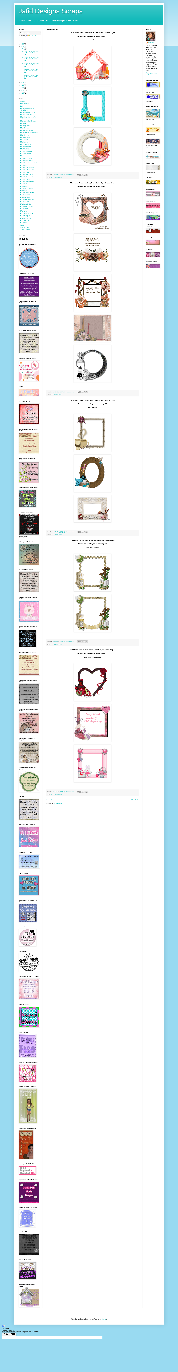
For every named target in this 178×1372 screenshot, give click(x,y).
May (23, 49)
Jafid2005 (151, 42)
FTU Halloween (25, 137)
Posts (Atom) (58, 803)
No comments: (70, 174)
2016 (22, 90)
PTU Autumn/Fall (25, 153)
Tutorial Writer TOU (26, 230)
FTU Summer (24, 142)
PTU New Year (24, 202)
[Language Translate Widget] (30, 33)
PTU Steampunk (25, 216)
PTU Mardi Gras (25, 197)
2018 (22, 85)
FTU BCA (23, 123)
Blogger (104, 1319)
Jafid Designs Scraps (51, 11)
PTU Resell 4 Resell (26, 206)
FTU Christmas (25, 128)
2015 (22, 93)
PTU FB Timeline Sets (27, 192)
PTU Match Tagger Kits (27, 199)
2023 (22, 44)
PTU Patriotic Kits (25, 204)
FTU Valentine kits (25, 147)
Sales (22, 225)
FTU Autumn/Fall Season (28, 121)
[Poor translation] (12, 1334)
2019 (22, 82)
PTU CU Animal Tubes (27, 167)
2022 (22, 46)
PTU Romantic (24, 209)
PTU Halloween (25, 195)
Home (93, 800)
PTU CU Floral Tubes (26, 174)
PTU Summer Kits (25, 218)
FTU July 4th (24, 139)
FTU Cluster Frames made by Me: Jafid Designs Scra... (30, 70)
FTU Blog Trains (25, 126)
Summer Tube (24, 227)
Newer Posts (50, 800)
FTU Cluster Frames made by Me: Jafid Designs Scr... (30, 53)
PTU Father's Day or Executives (26, 189)
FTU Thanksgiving (25, 144)
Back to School (24, 104)
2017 (22, 88)
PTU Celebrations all (26, 160)
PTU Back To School (26, 158)
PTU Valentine (24, 220)
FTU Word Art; (24, 149)
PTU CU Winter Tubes (27, 181)
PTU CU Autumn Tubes (27, 170)
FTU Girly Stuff (24, 135)
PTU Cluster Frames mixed (28, 163)
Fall (21, 106)
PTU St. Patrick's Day (26, 213)
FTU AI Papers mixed (26, 115)
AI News (22, 101)
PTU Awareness (25, 156)
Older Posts (134, 800)
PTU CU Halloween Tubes (28, 177)
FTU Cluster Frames (56, 177)
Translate (31, 36)
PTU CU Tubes (25, 179)
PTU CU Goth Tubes (26, 151)
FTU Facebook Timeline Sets (29, 132)
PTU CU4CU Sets (25, 184)
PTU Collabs (24, 165)
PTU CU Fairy (24, 172)
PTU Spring (23, 211)
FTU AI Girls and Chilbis (27, 112)
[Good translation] (5, 1334)
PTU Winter (23, 222)
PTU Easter (23, 186)
